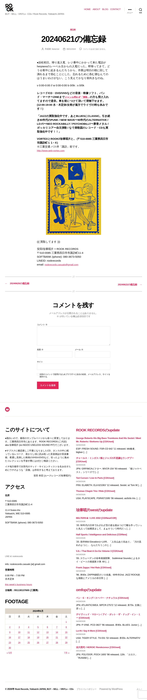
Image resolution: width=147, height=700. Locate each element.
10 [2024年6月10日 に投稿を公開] (19, 636)
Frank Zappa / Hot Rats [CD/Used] (93, 571)
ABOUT (96, 11)
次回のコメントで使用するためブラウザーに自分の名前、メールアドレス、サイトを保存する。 (74, 379)
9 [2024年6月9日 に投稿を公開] (9, 636)
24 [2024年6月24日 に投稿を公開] (19, 646)
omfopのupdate (93, 593)
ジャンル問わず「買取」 (80, 101)
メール (79, 353)
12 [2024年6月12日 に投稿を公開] (38, 636)
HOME (87, 11)
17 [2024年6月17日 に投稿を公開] (19, 641)
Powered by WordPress (120, 693)
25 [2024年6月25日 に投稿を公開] (28, 646)
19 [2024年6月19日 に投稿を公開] (38, 641)
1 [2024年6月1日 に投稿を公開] (66, 625)
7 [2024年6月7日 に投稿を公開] (56, 630)
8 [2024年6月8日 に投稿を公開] (66, 630)
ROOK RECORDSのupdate (106, 433)
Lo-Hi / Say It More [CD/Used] (91, 634)
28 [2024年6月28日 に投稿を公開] (57, 646)
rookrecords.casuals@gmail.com (64, 268)
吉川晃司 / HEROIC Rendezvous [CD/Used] (98, 651)
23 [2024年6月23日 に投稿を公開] (10, 646)
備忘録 (73, 33)
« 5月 (9, 656)
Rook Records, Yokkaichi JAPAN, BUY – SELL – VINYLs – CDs (47, 693)
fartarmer (54, 53)
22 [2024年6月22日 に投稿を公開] (66, 641)
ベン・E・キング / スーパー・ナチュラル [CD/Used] (102, 601)
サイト (40, 365)
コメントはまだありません (95, 53)
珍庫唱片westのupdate (101, 513)
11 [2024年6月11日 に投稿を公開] (28, 636)
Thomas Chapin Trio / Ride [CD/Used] (95, 495)
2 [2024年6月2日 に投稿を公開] (9, 630)
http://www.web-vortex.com (53, 154)
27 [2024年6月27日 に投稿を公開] (47, 646)
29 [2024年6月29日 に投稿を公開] (66, 646)
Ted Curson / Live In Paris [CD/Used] (95, 481)
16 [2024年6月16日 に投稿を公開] (10, 641)
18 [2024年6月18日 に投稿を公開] (28, 641)
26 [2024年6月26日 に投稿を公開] (38, 646)
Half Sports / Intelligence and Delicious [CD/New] (101, 538)
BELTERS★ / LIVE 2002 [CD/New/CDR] (96, 521)
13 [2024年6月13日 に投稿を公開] (47, 636)
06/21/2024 (70, 53)
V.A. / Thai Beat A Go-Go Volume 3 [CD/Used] (99, 554)
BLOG (105, 11)
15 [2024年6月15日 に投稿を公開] (66, 636)
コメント (42, 328)
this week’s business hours (18, 588)
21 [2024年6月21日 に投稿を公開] (57, 641)
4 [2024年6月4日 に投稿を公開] (28, 630)
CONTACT (115, 11)
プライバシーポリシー (94, 693)
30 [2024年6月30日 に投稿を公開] (10, 651)
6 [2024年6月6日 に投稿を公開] (47, 630)
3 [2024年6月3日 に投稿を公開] (19, 630)
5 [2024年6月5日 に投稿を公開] (38, 630)
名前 (40, 353)
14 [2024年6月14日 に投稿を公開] (57, 636)
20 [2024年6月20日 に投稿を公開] (47, 641)
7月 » (66, 656)
